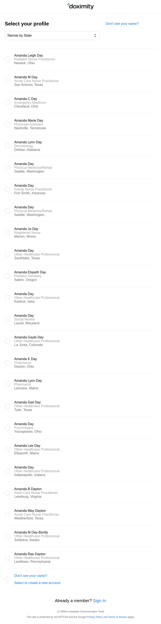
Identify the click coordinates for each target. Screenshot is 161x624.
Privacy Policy (95, 617)
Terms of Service (117, 617)
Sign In (99, 600)
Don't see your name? (122, 23)
